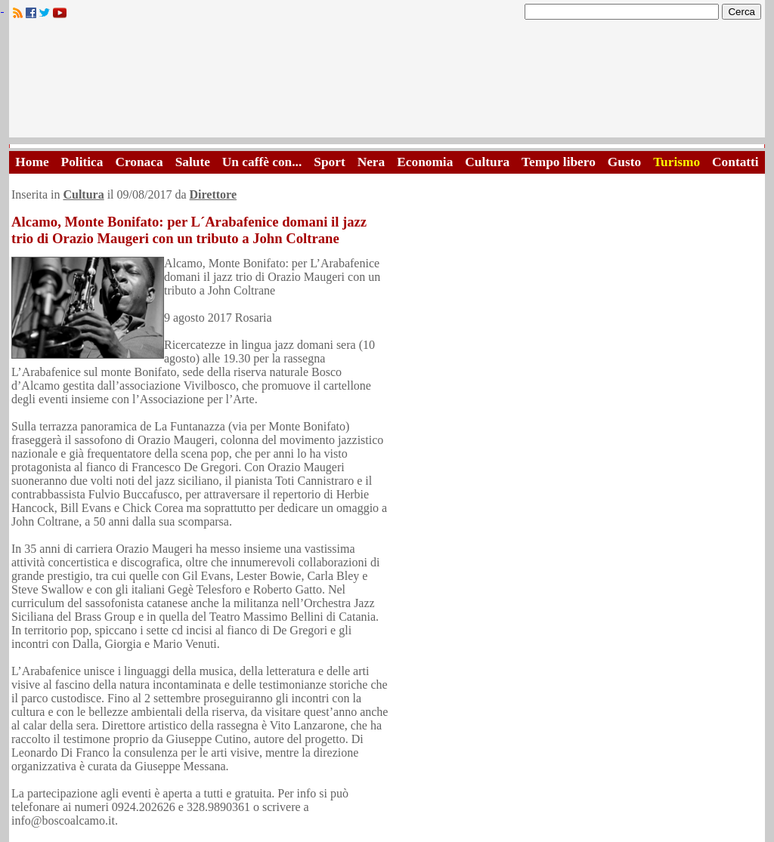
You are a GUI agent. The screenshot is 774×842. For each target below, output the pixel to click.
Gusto (624, 162)
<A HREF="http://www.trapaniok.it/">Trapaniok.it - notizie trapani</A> (387, 83)
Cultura (487, 162)
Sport (329, 162)
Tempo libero (559, 162)
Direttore (213, 194)
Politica (82, 162)
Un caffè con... (262, 162)
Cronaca (139, 162)
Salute (192, 162)
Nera (371, 162)
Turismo (676, 162)
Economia (425, 162)
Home (31, 162)
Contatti (735, 162)
